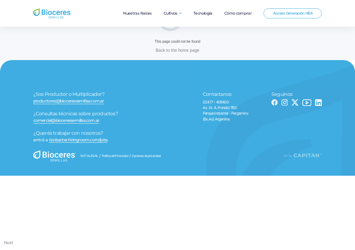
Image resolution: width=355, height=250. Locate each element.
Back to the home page (177, 50)
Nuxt (8, 242)
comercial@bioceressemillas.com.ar (66, 121)
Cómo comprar (238, 13)
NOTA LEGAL (89, 156)
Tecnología (203, 13)
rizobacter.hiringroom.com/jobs (78, 140)
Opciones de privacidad (146, 156)
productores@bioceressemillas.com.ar (68, 101)
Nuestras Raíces (137, 13)
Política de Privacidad (115, 156)
